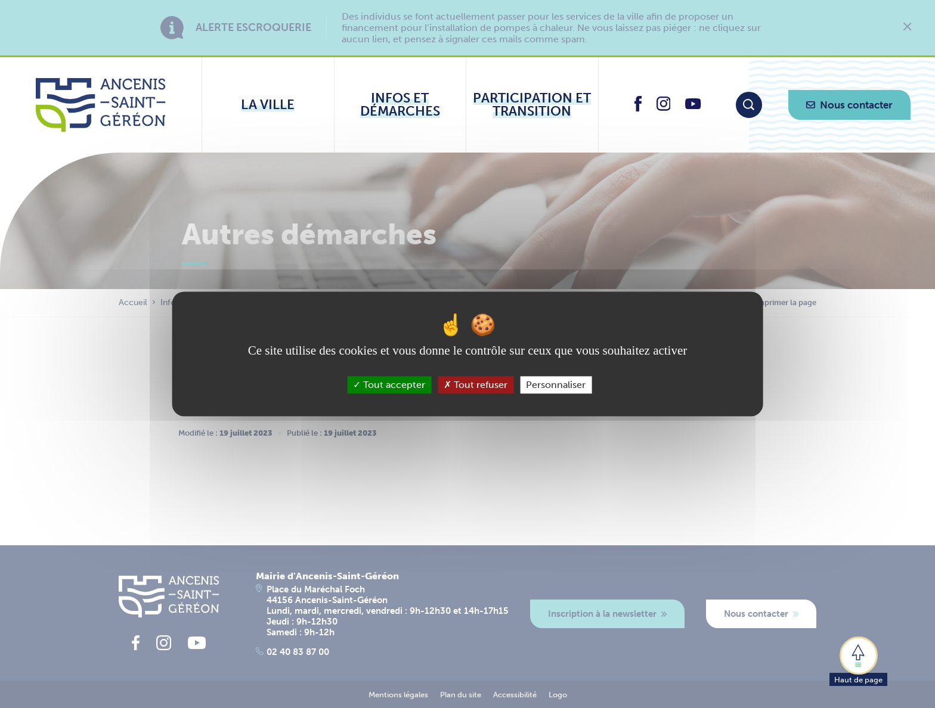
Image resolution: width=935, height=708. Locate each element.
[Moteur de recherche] (749, 105)
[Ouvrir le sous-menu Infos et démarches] (400, 105)
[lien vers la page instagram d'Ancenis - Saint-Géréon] (664, 107)
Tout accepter (389, 384)
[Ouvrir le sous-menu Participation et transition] (532, 105)
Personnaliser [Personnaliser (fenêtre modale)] (556, 384)
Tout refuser (475, 384)
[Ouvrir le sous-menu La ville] (268, 105)
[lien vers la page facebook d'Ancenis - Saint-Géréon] (638, 108)
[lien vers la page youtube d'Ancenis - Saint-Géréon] (693, 105)
